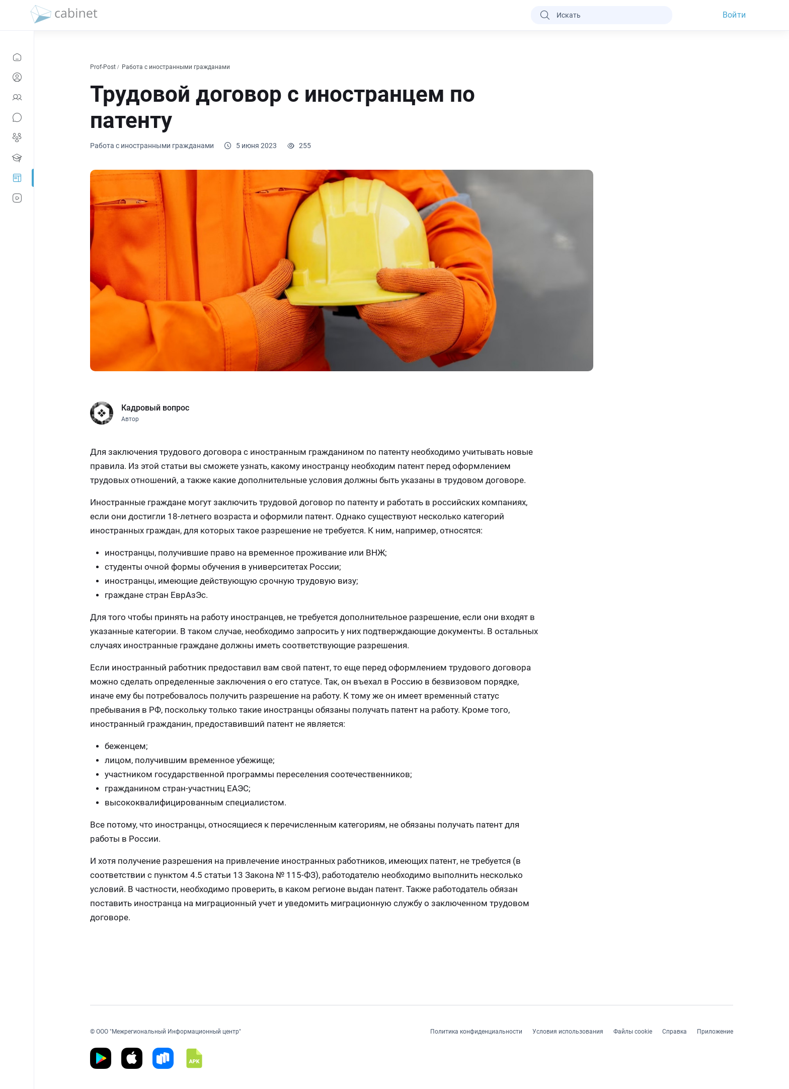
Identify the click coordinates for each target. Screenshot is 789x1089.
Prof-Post (103, 67)
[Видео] (17, 198)
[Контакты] (17, 97)
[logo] (64, 15)
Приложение (715, 1031)
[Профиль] (17, 77)
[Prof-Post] (17, 178)
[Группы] (17, 137)
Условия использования (567, 1031)
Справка (674, 1031)
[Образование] (17, 158)
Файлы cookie (632, 1031)
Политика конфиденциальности (476, 1031)
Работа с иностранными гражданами (176, 67)
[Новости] (17, 57)
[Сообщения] (17, 117)
